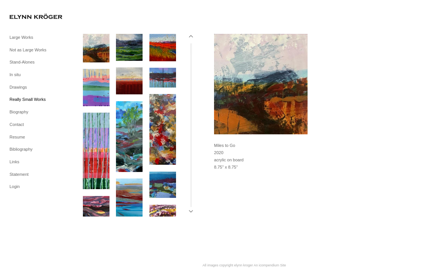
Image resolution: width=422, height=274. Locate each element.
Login (15, 186)
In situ (15, 74)
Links (14, 161)
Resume (17, 137)
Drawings (18, 87)
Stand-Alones (22, 62)
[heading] (29, 17)
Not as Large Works (28, 50)
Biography (19, 112)
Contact (17, 124)
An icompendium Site (270, 265)
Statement (19, 174)
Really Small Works (28, 99)
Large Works (21, 37)
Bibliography (21, 149)
